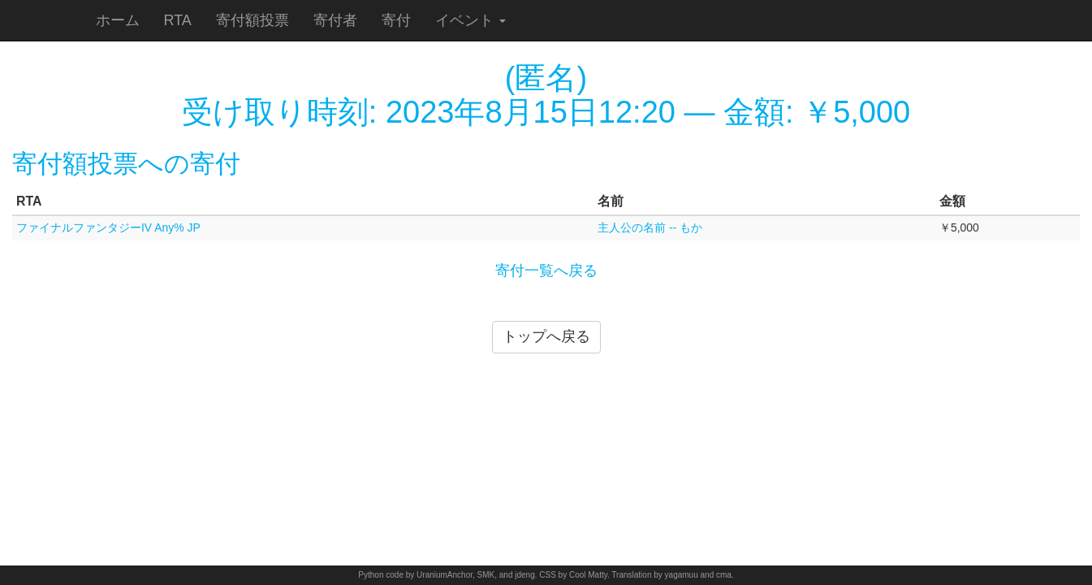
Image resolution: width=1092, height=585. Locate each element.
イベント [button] (470, 20)
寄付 (396, 20)
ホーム (118, 20)
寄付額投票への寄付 (126, 164)
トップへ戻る (546, 336)
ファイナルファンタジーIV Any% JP (108, 227)
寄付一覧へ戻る (546, 270)
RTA (178, 20)
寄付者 (335, 20)
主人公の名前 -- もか (650, 227)
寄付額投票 (252, 20)
